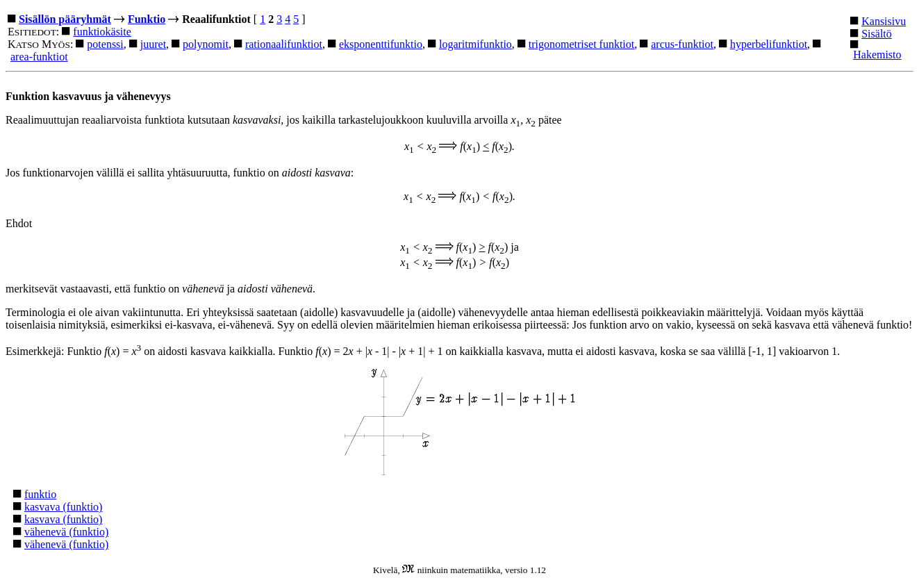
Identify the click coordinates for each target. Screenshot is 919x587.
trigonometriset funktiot (581, 44)
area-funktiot (39, 57)
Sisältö (876, 34)
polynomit (206, 44)
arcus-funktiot (682, 44)
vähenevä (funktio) (66, 532)
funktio (40, 494)
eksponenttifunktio (380, 44)
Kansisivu (883, 21)
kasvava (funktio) (63, 507)
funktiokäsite (102, 32)
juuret (153, 44)
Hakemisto (877, 54)
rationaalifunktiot (283, 44)
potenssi (105, 44)
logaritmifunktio (475, 44)
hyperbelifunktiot (768, 44)
